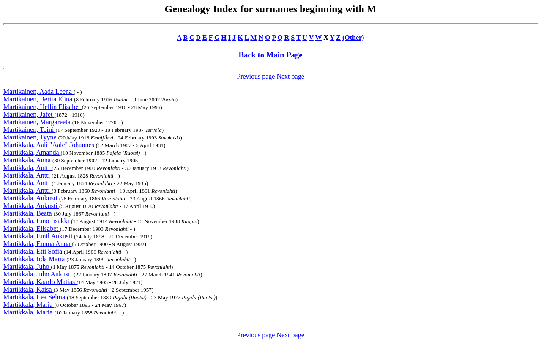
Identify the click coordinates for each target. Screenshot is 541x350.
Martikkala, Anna (27, 160)
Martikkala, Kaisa (28, 289)
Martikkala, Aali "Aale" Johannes (49, 144)
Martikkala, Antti (27, 167)
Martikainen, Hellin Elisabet (42, 106)
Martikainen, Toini (29, 129)
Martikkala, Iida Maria (34, 258)
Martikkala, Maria (28, 304)
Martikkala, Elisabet (31, 228)
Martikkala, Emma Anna (37, 243)
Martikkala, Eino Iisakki (37, 220)
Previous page (256, 76)
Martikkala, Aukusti (31, 198)
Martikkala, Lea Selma (35, 297)
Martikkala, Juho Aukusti (38, 274)
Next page (290, 76)
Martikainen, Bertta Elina (38, 99)
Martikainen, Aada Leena (38, 91)
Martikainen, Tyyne (30, 137)
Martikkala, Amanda (32, 152)
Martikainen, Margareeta (37, 122)
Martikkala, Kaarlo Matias (40, 281)
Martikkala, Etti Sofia (33, 251)
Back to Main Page (270, 54)
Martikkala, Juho (27, 266)
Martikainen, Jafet (28, 114)
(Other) (353, 37)
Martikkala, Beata (28, 213)
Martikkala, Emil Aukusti (38, 236)
